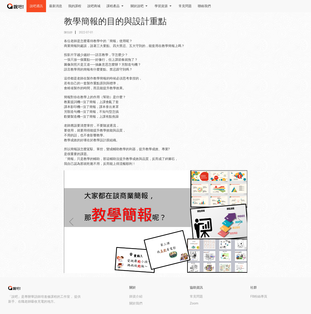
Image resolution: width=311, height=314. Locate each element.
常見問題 (185, 6)
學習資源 (164, 6)
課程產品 (115, 6)
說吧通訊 (36, 6)
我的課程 (74, 6)
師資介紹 (135, 296)
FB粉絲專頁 (258, 296)
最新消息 (55, 6)
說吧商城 (93, 6)
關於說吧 (139, 6)
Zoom (194, 303)
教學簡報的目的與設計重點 (115, 21)
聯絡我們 (204, 6)
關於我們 (135, 303)
